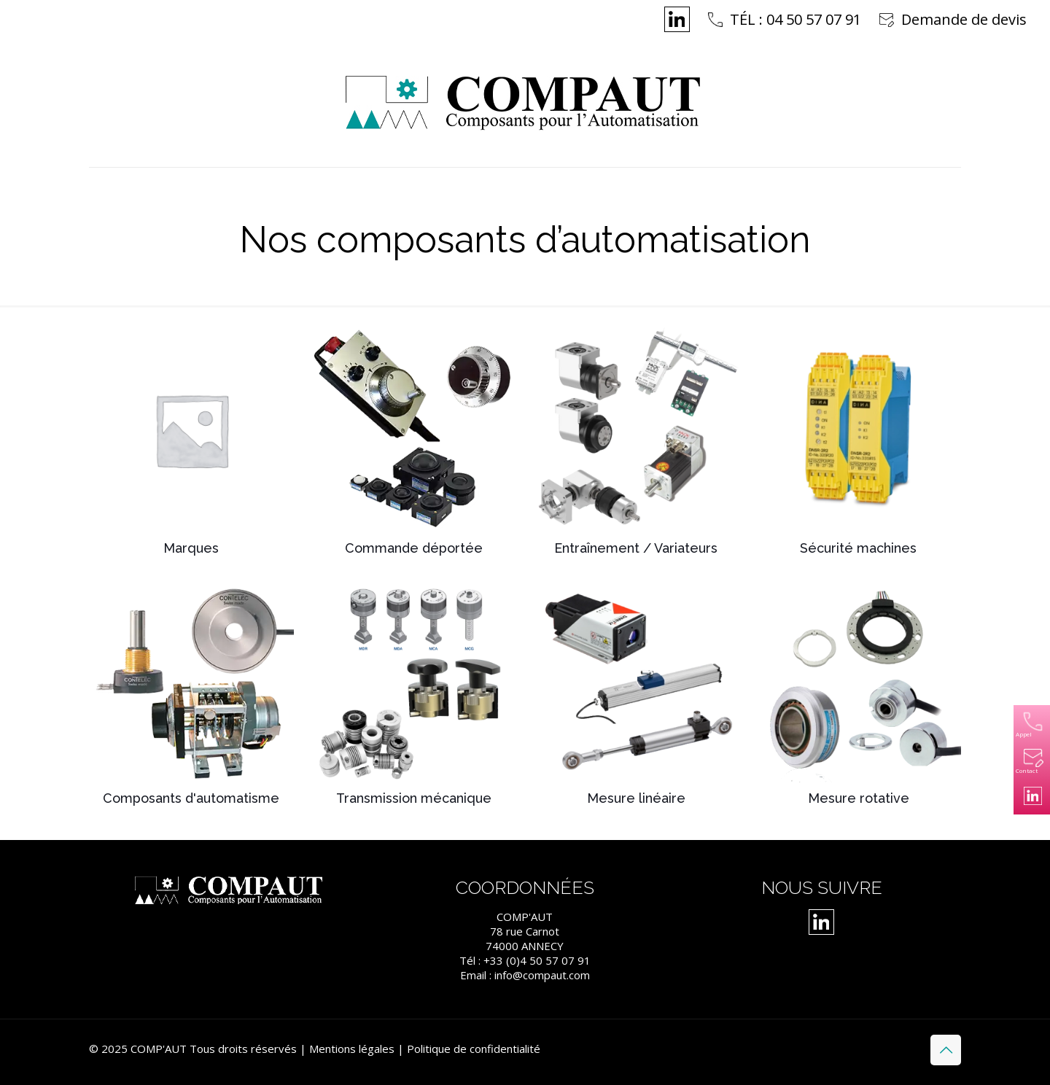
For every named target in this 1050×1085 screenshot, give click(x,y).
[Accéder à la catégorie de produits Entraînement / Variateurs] (636, 445)
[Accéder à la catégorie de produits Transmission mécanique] (413, 696)
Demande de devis (964, 19)
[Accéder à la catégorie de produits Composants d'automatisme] (191, 696)
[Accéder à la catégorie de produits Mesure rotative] (858, 696)
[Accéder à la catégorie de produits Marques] (191, 445)
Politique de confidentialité (473, 1048)
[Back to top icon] (945, 1050)
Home (426, 276)
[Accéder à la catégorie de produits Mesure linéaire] (636, 696)
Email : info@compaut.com (525, 975)
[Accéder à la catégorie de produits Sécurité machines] (858, 445)
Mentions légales (351, 1048)
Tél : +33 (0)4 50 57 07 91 (525, 960)
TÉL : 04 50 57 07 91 (795, 19)
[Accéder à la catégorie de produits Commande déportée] (413, 445)
